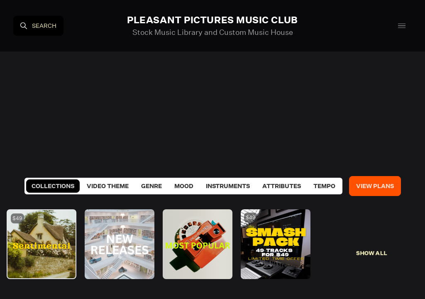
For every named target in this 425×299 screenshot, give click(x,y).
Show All (372, 253)
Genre (151, 186)
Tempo (324, 186)
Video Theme (108, 186)
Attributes (281, 186)
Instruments (228, 186)
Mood (183, 186)
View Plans (375, 186)
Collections (53, 186)
